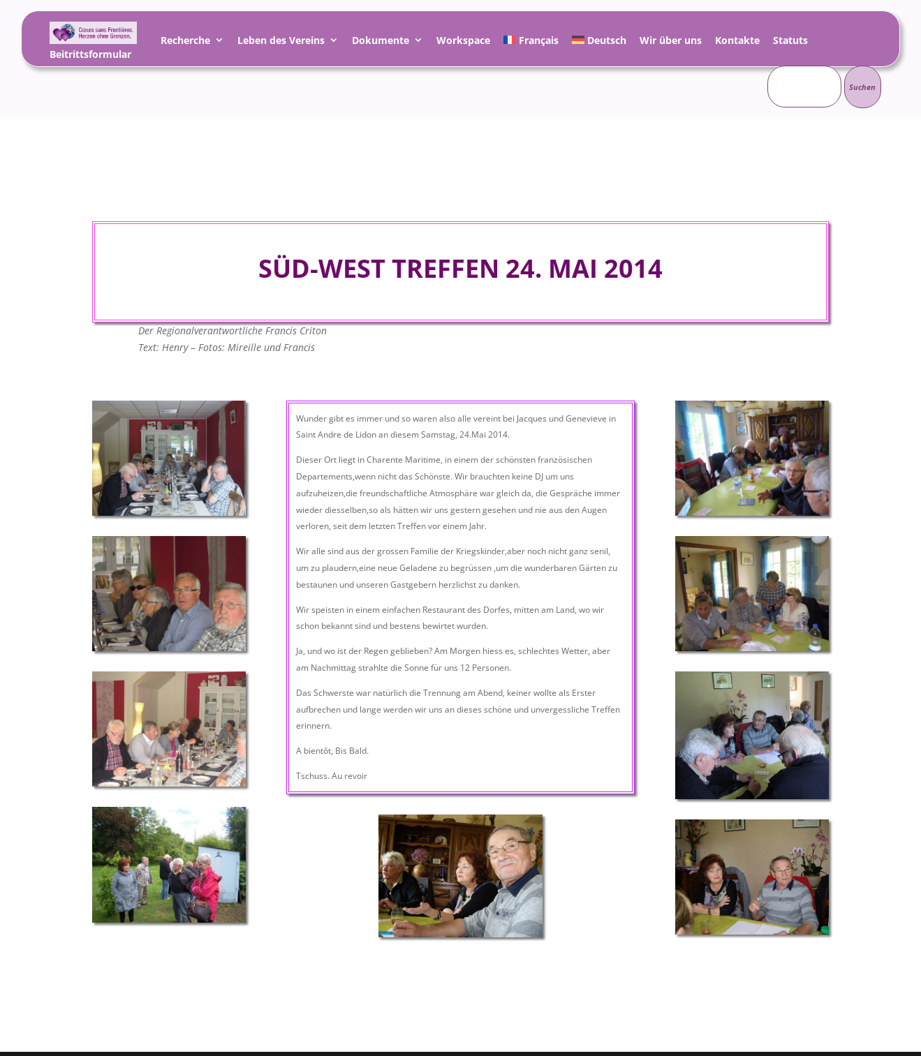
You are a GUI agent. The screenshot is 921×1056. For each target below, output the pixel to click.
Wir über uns (671, 42)
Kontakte (737, 42)
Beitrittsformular (90, 56)
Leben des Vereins (281, 42)
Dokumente (380, 42)
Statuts (790, 42)
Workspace (463, 42)
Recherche (185, 42)
